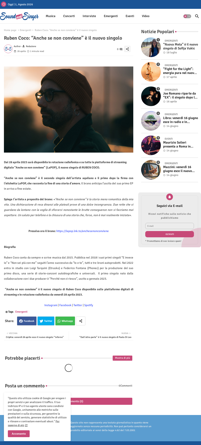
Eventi (130, 16)
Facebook (29, 321)
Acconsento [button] (19, 433)
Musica (50, 16)
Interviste (89, 16)
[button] (187, 16)
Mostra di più (122, 357)
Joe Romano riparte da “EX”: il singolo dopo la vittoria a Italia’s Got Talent (179, 96)
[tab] (50, 16)
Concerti (69, 16)
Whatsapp (67, 321)
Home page (10, 30)
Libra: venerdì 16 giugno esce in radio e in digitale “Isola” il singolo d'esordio (180, 120)
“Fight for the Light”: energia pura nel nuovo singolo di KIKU (179, 71)
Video (145, 16)
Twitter (48, 321)
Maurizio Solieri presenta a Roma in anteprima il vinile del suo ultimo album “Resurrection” (179, 145)
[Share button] (80, 321)
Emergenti (111, 16)
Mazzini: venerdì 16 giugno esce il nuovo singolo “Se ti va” (177, 169)
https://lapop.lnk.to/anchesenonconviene (82, 231)
